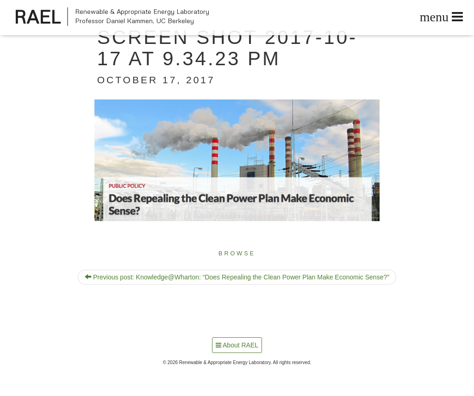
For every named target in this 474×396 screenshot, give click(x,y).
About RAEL (237, 345)
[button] (237, 160)
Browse (237, 253)
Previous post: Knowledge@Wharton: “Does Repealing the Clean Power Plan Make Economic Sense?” (237, 277)
